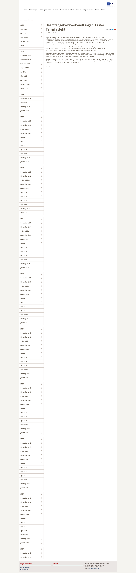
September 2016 (25, 510)
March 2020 (24, 315)
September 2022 (25, 184)
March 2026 (24, 37)
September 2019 (25, 345)
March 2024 (24, 103)
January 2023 (24, 162)
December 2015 (25, 553)
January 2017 (24, 488)
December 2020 (25, 278)
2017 (22, 439)
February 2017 (25, 484)
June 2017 (23, 467)
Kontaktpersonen (45, 10)
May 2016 (23, 526)
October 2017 (24, 451)
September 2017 (25, 455)
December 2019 (25, 333)
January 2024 (24, 111)
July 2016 (23, 518)
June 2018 (23, 412)
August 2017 (24, 459)
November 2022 (25, 176)
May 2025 (23, 76)
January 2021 (24, 268)
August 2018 (24, 404)
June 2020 (23, 302)
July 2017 (23, 463)
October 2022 (24, 180)
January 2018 (24, 433)
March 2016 (24, 535)
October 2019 (24, 341)
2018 (22, 384)
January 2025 (24, 88)
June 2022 (23, 192)
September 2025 (25, 64)
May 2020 (23, 306)
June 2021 (23, 247)
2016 (22, 494)
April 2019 (23, 365)
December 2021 (25, 223)
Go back (48, 67)
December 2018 (25, 388)
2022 (22, 168)
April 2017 (23, 476)
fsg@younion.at (94, 568)
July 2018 (23, 408)
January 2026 (24, 45)
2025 (22, 52)
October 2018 (24, 396)
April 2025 (23, 80)
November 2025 (25, 60)
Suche (103, 10)
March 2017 (24, 480)
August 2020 (24, 294)
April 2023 (23, 149)
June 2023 (23, 141)
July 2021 (23, 243)
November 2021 (25, 227)
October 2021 (24, 231)
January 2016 (24, 543)
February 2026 (25, 41)
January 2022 (24, 213)
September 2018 (25, 400)
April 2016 (23, 531)
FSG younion (24, 20)
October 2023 (24, 129)
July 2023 (23, 137)
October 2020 (24, 286)
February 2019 (25, 374)
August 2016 (24, 514)
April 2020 (23, 310)
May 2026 (23, 29)
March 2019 (24, 369)
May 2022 (23, 196)
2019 (22, 329)
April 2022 (23, 200)
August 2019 (24, 349)
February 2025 (25, 84)
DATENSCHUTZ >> (25, 569)
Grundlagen (33, 10)
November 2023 (25, 125)
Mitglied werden (88, 10)
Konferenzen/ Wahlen (67, 10)
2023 (22, 117)
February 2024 (25, 107)
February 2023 (25, 158)
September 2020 (25, 290)
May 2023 (23, 145)
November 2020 (25, 282)
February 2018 (25, 429)
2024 (22, 94)
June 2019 (23, 357)
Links (97, 10)
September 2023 (25, 133)
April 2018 (23, 421)
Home (26, 10)
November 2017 (25, 447)
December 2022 (25, 172)
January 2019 (24, 378)
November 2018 (25, 392)
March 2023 (24, 154)
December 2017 (25, 443)
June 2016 (23, 522)
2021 (22, 219)
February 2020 (25, 319)
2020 (22, 274)
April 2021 (23, 255)
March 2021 (24, 260)
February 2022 (25, 208)
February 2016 (25, 539)
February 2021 (25, 264)
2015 (22, 549)
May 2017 (23, 471)
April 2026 (23, 33)
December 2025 (25, 56)
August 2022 (24, 188)
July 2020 (23, 298)
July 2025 (23, 72)
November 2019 (25, 337)
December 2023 (25, 121)
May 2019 (23, 361)
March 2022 (24, 204)
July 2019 (23, 353)
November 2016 (25, 502)
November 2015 (25, 557)
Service (78, 10)
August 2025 (24, 68)
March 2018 (24, 425)
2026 (22, 25)
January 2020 (24, 323)
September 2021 (25, 235)
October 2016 (24, 506)
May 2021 (23, 251)
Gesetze (55, 10)
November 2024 (25, 98)
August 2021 (24, 239)
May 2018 (23, 416)
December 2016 (25, 498)
